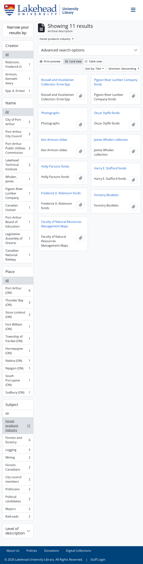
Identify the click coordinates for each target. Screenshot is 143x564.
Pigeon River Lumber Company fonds (115, 82)
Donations (51, 551)
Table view (93, 61)
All (7, 55)
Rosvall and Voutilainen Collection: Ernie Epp (57, 82)
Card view (73, 61)
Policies (31, 551)
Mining (17, 458)
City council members (17, 479)
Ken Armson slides (54, 140)
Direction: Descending (123, 68)
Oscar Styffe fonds (107, 113)
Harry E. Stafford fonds (110, 168)
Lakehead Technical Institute (17, 164)
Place (10, 271)
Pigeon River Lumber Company (17, 193)
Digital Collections (78, 551)
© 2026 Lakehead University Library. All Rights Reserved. (43, 560)
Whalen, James (17, 179)
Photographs (50, 113)
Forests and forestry (17, 440)
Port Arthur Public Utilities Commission (17, 148)
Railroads (17, 517)
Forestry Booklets (106, 195)
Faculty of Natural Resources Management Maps (61, 224)
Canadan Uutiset (17, 207)
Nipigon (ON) (17, 369)
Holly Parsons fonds (55, 166)
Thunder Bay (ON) (17, 302)
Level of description (15, 531)
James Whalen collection (111, 140)
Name (10, 102)
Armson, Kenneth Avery (17, 78)
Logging (17, 451)
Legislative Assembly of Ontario (17, 238)
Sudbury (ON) (17, 393)
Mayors (17, 510)
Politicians (17, 490)
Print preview (50, 61)
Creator (11, 45)
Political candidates (17, 499)
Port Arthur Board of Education (17, 221)
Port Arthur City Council (17, 134)
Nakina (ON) (17, 361)
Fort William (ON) (17, 326)
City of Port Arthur (17, 122)
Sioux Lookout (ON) (17, 314)
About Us (12, 551)
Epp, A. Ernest (17, 92)
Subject (11, 404)
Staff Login (97, 560)
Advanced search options (63, 50)
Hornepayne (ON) (17, 351)
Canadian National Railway (17, 254)
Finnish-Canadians (17, 467)
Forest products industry (17, 425)
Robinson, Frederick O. (17, 64)
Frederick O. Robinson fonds (61, 193)
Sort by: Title (93, 68)
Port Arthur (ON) (17, 290)
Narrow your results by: (18, 30)
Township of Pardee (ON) (17, 338)
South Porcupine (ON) (17, 380)
